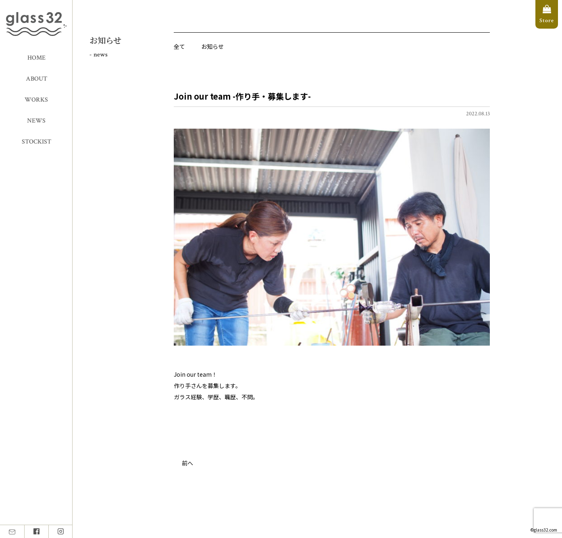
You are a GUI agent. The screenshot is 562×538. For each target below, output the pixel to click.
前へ (187, 463)
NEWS (36, 121)
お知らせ (212, 46)
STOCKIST (36, 142)
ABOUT (36, 79)
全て (179, 46)
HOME (36, 58)
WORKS (36, 100)
